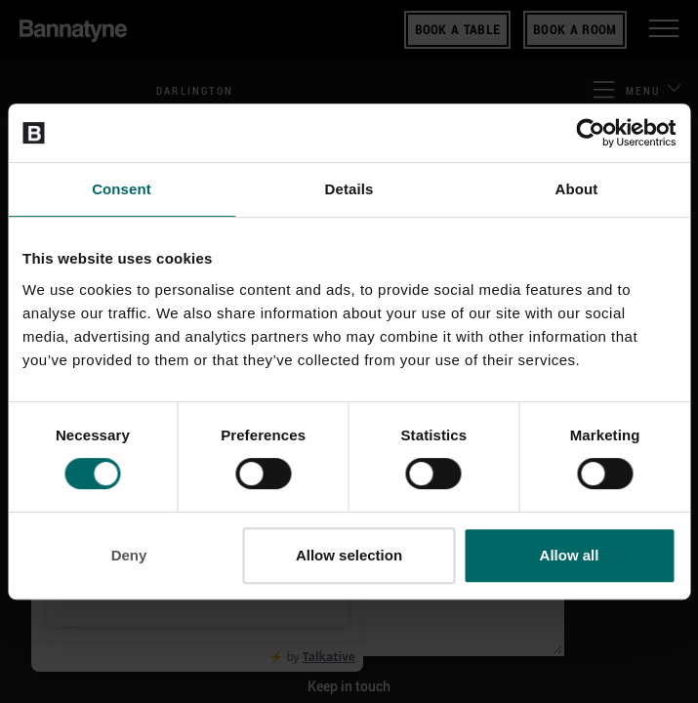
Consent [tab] (121, 189)
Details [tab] (349, 189)
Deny (129, 555)
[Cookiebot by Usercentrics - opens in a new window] (590, 132)
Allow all (569, 555)
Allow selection (349, 555)
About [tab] (576, 189)
